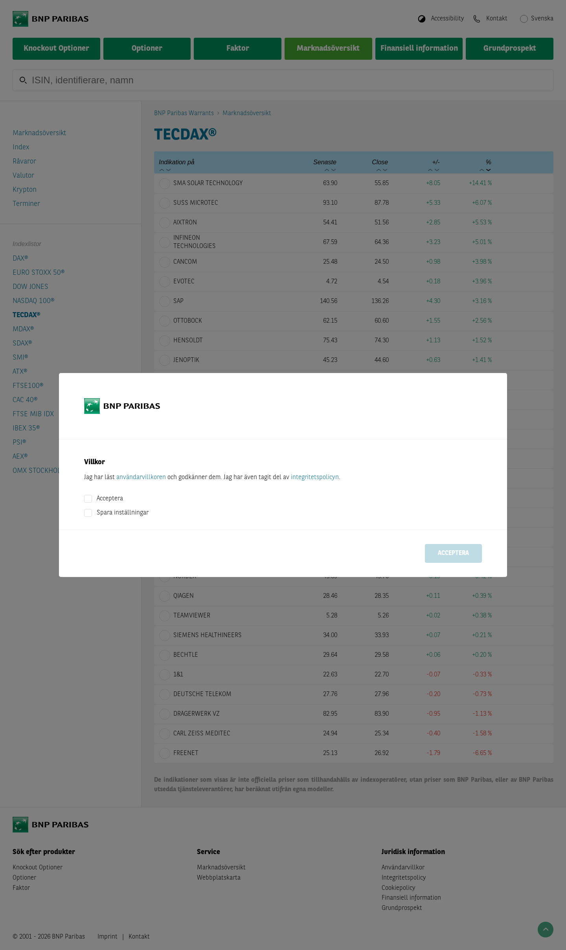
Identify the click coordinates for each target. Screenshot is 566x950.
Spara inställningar (123, 513)
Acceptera (110, 499)
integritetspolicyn (315, 477)
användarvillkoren (141, 477)
